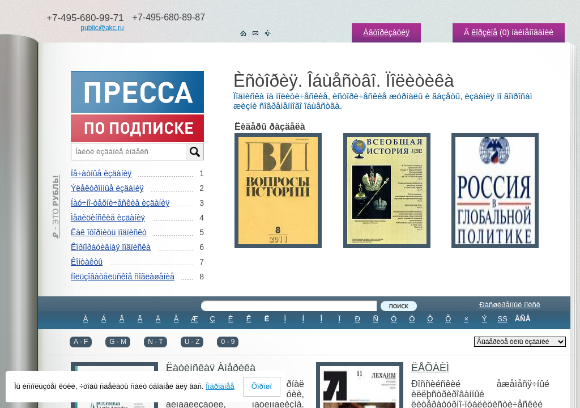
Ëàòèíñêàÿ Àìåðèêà (210, 367)
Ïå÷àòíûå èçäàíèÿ (101, 173)
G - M (117, 342)
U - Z (192, 342)
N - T (155, 342)
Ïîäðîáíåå (220, 386)
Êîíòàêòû (87, 261)
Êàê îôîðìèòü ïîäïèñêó (109, 232)
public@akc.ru (101, 28)
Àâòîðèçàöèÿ (386, 32)
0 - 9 (227, 342)
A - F (81, 342)
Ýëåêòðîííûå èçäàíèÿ (107, 188)
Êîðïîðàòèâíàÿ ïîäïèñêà (111, 247)
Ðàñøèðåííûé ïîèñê (509, 304)
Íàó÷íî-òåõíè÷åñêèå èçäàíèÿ (120, 202)
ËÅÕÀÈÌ (430, 367)
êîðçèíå (484, 32)
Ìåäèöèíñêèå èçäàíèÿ (108, 217)
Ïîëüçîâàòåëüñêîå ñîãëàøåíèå (122, 276)
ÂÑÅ (523, 318)
